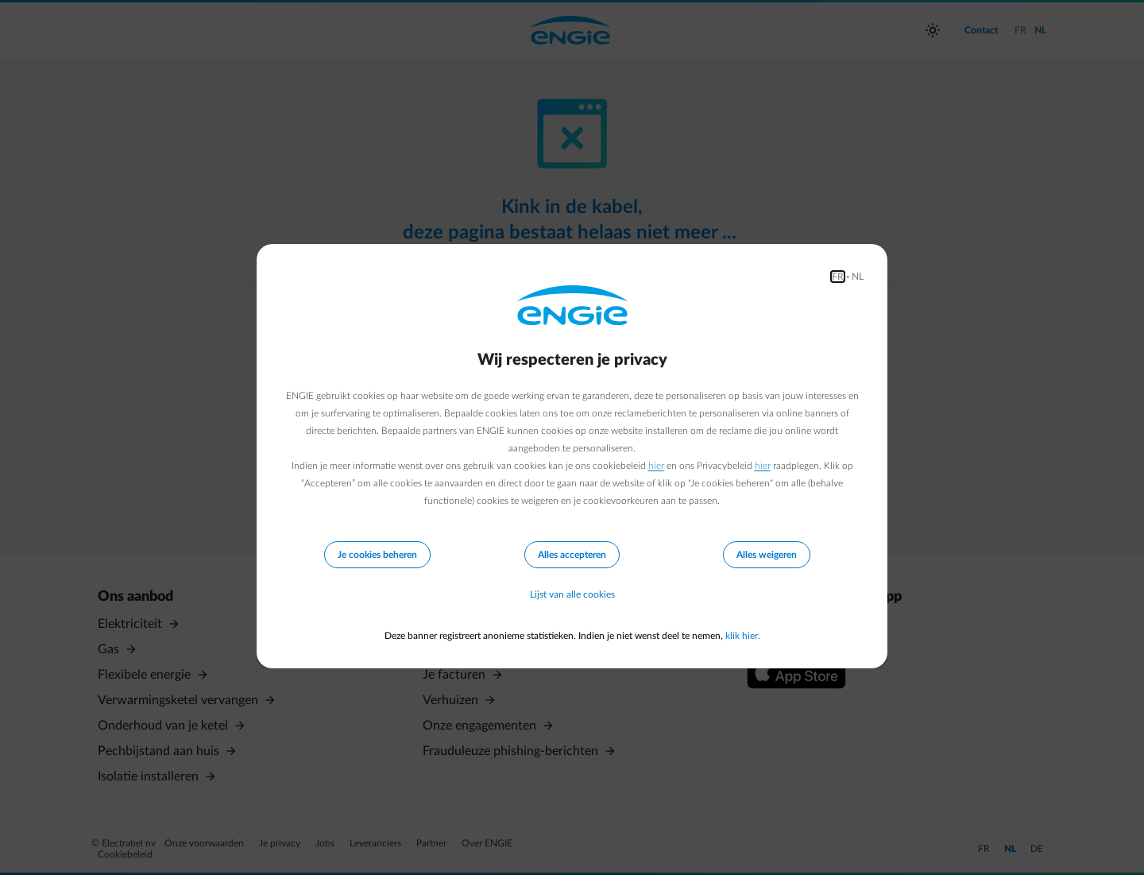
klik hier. (742, 636)
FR (838, 276)
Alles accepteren (572, 554)
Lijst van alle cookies (572, 594)
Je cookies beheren (377, 554)
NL (858, 276)
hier (656, 465)
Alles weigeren (766, 554)
